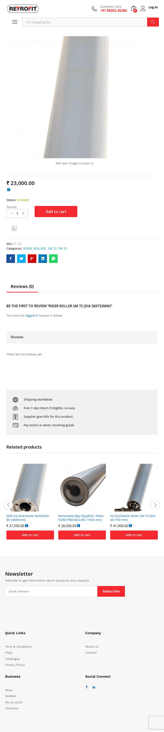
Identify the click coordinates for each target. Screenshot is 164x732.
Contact (91, 652)
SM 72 (52, 248)
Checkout (12, 708)
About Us (91, 646)
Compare (14, 227)
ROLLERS (40, 248)
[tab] (22, 288)
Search (153, 22)
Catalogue (12, 658)
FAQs (9, 652)
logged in (31, 315)
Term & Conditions (18, 646)
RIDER (27, 248)
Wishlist (10, 696)
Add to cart (56, 211)
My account (13, 702)
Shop (9, 689)
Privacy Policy (15, 664)
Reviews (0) (22, 286)
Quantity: (11, 207)
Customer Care (110, 7)
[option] (30, 504)
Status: (11, 200)
